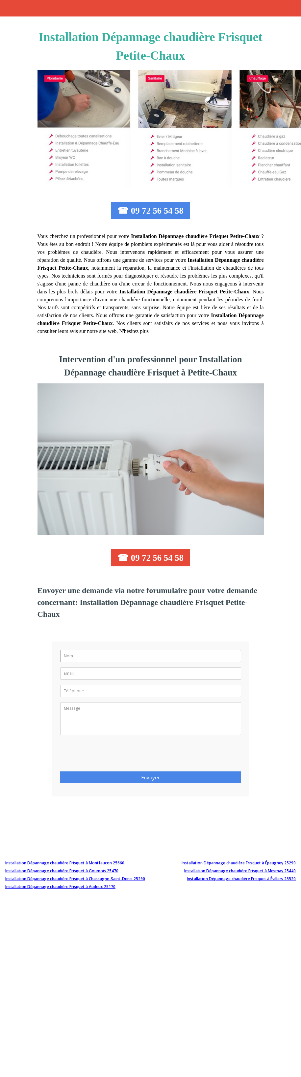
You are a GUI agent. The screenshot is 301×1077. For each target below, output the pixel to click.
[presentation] (110, 755)
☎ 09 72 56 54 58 (150, 211)
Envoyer (150, 777)
